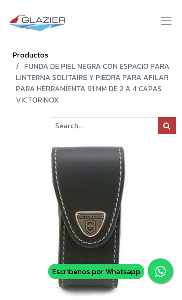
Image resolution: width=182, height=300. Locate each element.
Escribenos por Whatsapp (96, 271)
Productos (30, 54)
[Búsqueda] (167, 125)
